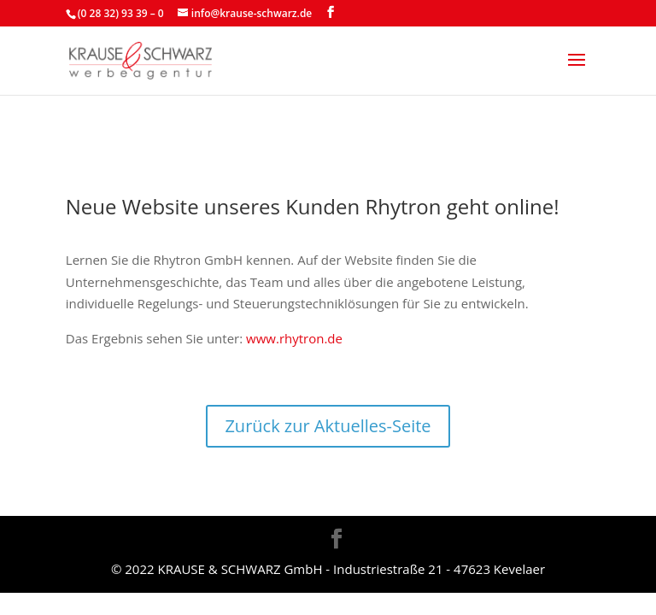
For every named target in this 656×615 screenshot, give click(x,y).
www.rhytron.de (293, 338)
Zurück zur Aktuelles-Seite (327, 425)
